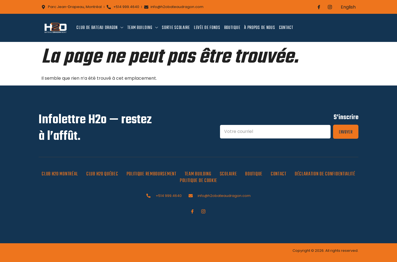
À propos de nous (259, 27)
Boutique (232, 27)
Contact (286, 27)
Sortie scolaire (176, 27)
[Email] (275, 132)
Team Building (142, 27)
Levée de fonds (207, 27)
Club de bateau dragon (99, 27)
